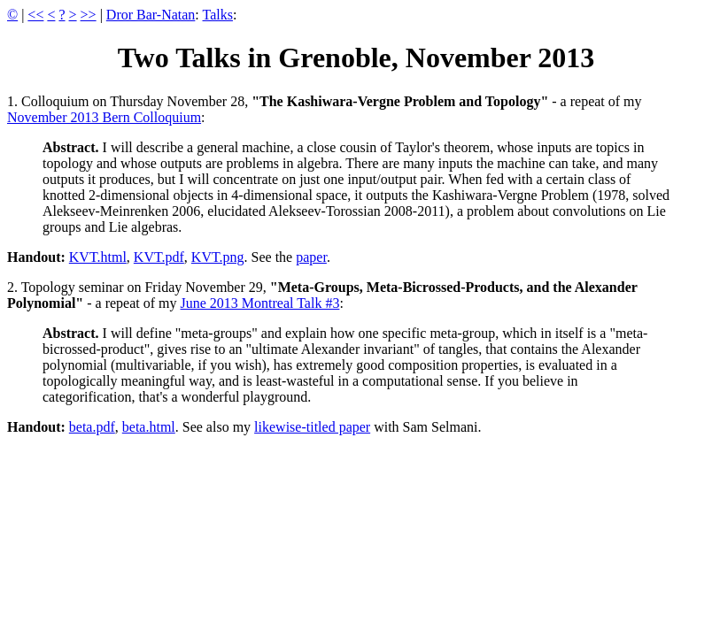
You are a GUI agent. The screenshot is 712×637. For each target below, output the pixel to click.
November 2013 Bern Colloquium (104, 117)
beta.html (148, 426)
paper (311, 257)
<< (35, 14)
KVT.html (98, 257)
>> (89, 14)
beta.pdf (92, 426)
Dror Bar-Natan (151, 14)
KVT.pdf (159, 257)
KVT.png (217, 257)
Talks (218, 14)
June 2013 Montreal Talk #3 (260, 303)
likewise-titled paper (312, 426)
